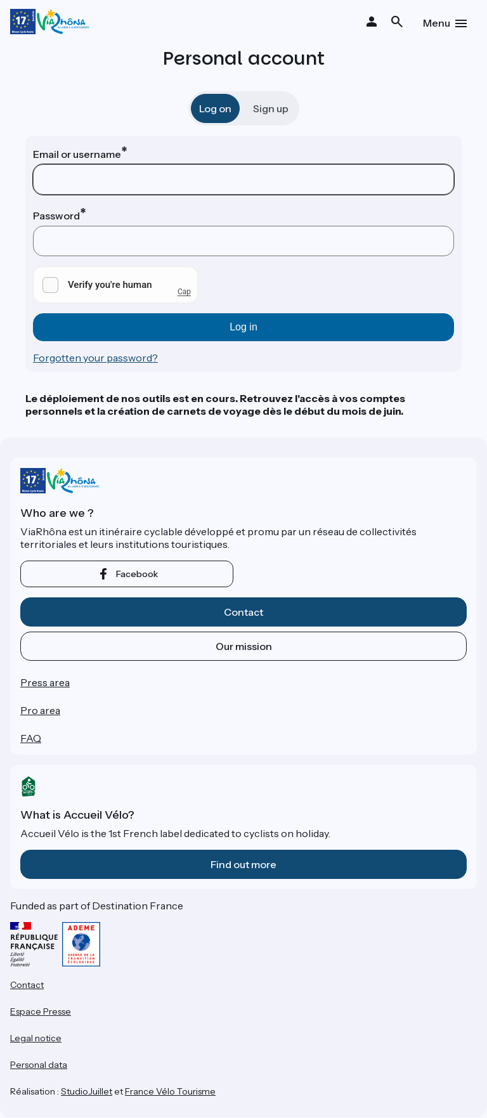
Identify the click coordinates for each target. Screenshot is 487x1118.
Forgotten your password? (95, 357)
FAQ (30, 738)
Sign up (271, 108)
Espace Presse (40, 1011)
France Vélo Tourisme (170, 1091)
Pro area (40, 710)
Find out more (243, 864)
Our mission (244, 646)
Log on (215, 108)
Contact (243, 612)
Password (56, 215)
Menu (436, 22)
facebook (137, 574)
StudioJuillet (86, 1091)
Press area (45, 682)
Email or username (77, 154)
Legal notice (36, 1038)
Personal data (38, 1064)
